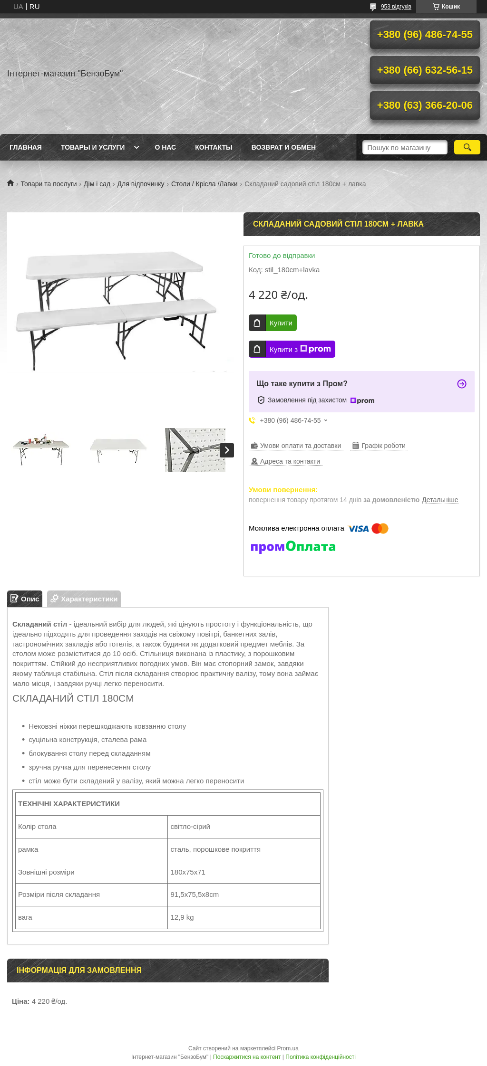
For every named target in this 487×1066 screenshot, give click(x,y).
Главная (26, 147)
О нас (165, 147)
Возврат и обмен (284, 147)
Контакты (213, 147)
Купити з (300, 349)
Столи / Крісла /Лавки (204, 184)
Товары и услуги (93, 147)
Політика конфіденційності (320, 1057)
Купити (281, 323)
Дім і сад (97, 184)
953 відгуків (396, 6)
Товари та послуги (48, 184)
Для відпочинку (141, 184)
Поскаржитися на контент (247, 1057)
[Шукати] (467, 147)
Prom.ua (288, 1048)
